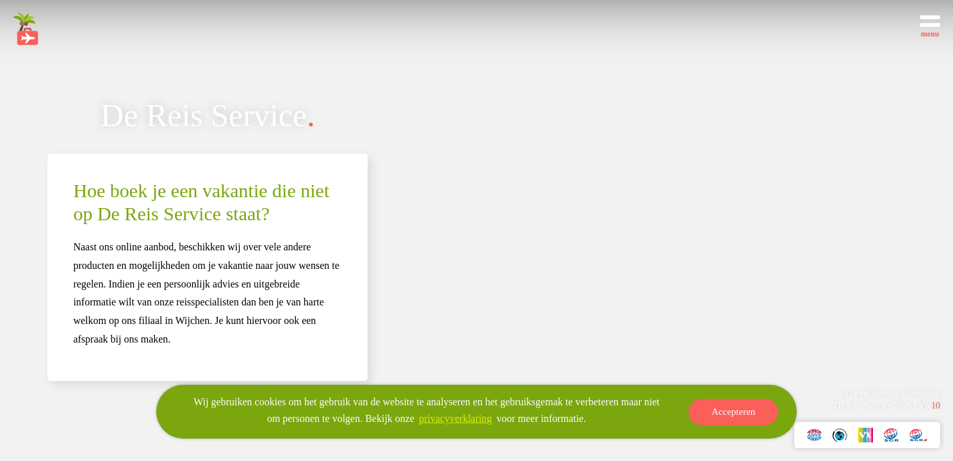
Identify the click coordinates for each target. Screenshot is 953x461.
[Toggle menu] (930, 25)
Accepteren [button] (733, 412)
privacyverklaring (455, 419)
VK (929, 405)
